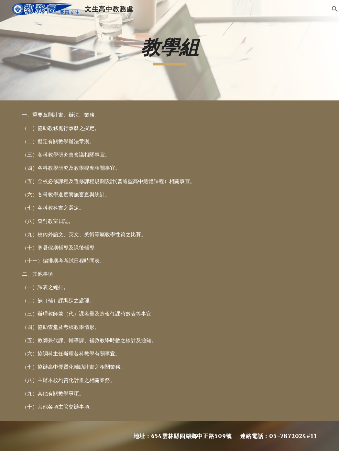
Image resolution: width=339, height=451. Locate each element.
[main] (169, 50)
